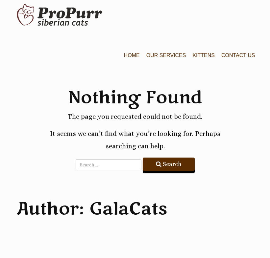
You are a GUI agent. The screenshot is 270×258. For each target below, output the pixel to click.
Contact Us (238, 55)
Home (132, 55)
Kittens (203, 55)
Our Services (166, 55)
